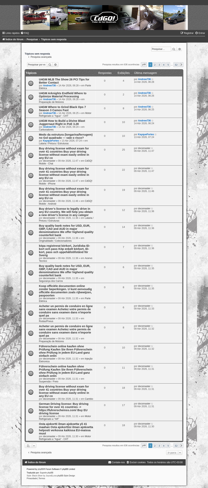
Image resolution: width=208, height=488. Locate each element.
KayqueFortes (51, 140)
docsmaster (49, 160)
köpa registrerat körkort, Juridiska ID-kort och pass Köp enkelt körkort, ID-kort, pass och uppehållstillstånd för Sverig (64, 250)
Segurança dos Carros (51, 281)
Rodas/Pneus (46, 321)
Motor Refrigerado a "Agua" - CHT (65, 114)
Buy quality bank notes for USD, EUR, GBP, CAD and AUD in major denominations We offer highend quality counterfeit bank (66, 230)
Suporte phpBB (46, 473)
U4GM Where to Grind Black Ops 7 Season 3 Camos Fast (62, 108)
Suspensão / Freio (48, 381)
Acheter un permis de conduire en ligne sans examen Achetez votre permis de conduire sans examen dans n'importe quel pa (66, 311)
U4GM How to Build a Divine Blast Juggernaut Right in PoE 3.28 (62, 122)
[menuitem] (25, 33)
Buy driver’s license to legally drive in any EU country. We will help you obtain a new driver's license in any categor (66, 212)
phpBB (41, 469)
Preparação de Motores (51, 102)
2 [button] (155, 64)
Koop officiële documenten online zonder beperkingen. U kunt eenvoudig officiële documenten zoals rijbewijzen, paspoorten (65, 290)
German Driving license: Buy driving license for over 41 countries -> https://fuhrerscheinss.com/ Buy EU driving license (63, 408)
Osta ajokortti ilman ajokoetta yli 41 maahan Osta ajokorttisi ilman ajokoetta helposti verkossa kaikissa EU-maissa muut (66, 428)
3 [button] (159, 64)
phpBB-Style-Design (66, 476)
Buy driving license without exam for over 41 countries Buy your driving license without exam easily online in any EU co (64, 153)
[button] (144, 64)
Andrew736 (49, 85)
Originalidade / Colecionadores (55, 240)
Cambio (89, 399)
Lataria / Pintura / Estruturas (54, 143)
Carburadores (46, 129)
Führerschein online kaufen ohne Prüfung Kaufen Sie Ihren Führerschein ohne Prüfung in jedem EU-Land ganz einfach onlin (65, 351)
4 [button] (163, 64)
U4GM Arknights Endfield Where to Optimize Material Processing (62, 95)
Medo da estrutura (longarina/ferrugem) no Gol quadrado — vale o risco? (66, 136)
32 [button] (176, 64)
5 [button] (168, 64)
